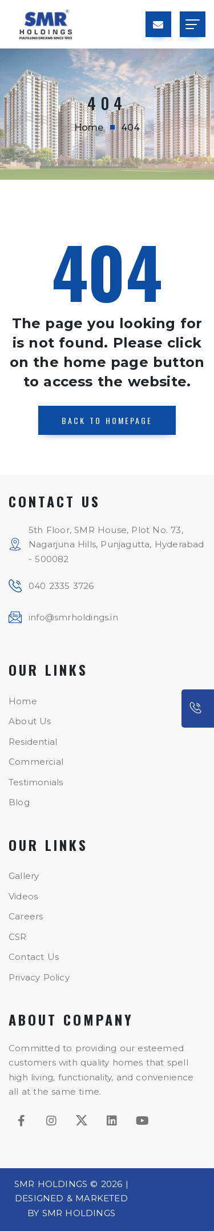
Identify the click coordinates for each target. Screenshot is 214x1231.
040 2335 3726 (61, 585)
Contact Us (34, 956)
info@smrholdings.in (73, 617)
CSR (18, 936)
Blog (19, 802)
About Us (30, 721)
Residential (33, 741)
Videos (23, 896)
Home (89, 127)
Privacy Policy (39, 977)
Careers (26, 916)
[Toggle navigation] (192, 24)
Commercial (36, 761)
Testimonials (36, 782)
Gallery (24, 875)
